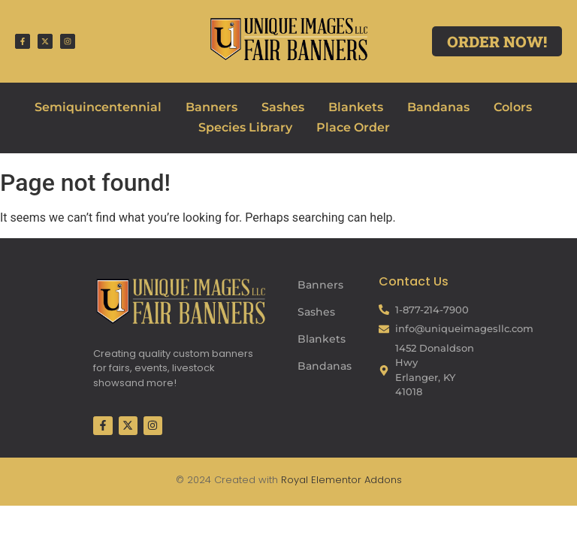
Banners (211, 107)
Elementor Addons (355, 480)
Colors (513, 107)
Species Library (245, 127)
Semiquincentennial (98, 107)
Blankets (355, 107)
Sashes (282, 107)
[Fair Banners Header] (288, 38)
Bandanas (438, 107)
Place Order (353, 127)
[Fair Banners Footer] (180, 301)
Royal (294, 480)
